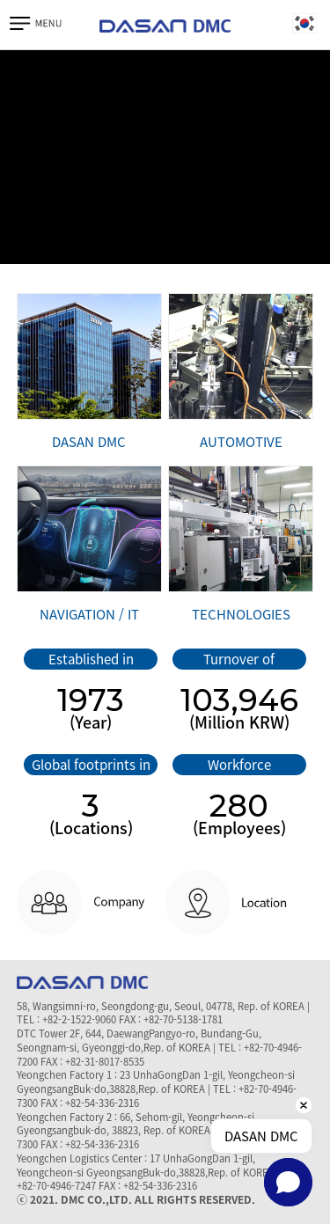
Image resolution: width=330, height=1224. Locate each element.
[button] (288, 1182)
